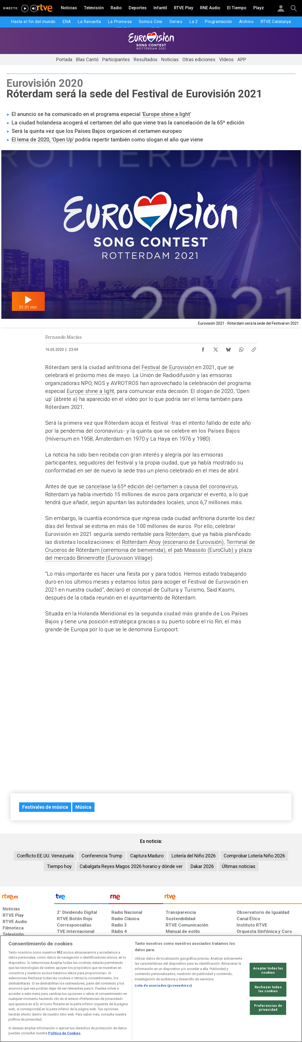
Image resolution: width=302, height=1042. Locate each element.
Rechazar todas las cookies (268, 989)
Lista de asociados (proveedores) (163, 985)
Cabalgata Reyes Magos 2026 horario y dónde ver (131, 866)
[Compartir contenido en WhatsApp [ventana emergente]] (241, 348)
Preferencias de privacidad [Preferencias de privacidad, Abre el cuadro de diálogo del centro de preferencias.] (268, 1008)
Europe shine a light (90, 391)
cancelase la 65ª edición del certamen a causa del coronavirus (160, 486)
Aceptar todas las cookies (268, 970)
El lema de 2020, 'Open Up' (43, 139)
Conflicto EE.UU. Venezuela (45, 855)
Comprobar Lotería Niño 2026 (254, 855)
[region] (151, 988)
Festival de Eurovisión (168, 367)
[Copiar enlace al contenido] (253, 348)
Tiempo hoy (59, 866)
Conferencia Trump (102, 855)
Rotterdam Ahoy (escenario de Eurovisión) (173, 542)
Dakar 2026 (202, 866)
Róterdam (177, 534)
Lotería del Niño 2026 (194, 855)
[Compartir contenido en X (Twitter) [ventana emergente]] (215, 348)
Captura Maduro (147, 855)
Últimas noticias (238, 866)
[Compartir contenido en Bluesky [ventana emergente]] (228, 348)
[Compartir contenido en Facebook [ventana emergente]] (203, 348)
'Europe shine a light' (166, 114)
